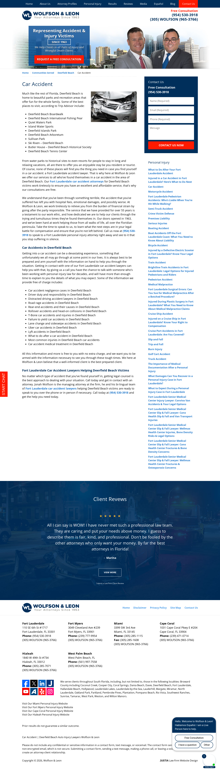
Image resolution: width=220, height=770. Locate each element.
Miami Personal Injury (45, 703)
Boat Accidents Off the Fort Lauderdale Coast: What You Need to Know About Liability (170, 236)
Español (158, 3)
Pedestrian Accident (160, 279)
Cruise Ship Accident (160, 313)
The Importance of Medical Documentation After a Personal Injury (168, 367)
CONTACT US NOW (171, 145)
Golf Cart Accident (159, 354)
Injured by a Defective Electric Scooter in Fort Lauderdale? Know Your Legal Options (171, 254)
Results (112, 3)
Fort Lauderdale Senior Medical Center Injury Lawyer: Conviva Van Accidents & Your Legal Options (169, 400)
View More (110, 572)
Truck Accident (157, 359)
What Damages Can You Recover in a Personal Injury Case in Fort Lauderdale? (170, 379)
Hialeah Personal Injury (46, 714)
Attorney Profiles (67, 3)
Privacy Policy (158, 607)
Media (143, 3)
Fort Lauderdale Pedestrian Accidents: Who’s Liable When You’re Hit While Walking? (170, 200)
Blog (172, 3)
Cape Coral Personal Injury (48, 711)
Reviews (128, 3)
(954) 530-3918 (119, 392)
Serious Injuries (157, 223)
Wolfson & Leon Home (50, 15)
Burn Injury (155, 349)
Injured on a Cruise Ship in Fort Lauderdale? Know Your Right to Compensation (168, 322)
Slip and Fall (155, 339)
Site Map (175, 607)
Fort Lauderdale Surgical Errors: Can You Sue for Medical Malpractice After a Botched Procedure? (171, 293)
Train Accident (157, 262)
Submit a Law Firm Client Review (110, 583)
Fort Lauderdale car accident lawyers (51, 388)
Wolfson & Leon (52, 760)
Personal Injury (92, 3)
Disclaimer (139, 607)
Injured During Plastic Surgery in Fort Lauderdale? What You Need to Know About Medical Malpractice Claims (170, 305)
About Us (45, 3)
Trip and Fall (155, 344)
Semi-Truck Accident (160, 208)
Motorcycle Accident (160, 191)
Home (29, 3)
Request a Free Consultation (59, 59)
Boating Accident (158, 228)
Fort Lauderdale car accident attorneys (77, 181)
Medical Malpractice (160, 284)
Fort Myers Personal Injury (48, 707)
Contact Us (188, 3)
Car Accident (155, 186)
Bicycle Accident (158, 245)
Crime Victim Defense (161, 213)
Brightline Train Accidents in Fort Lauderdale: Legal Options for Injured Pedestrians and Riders (171, 271)
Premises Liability (159, 218)
